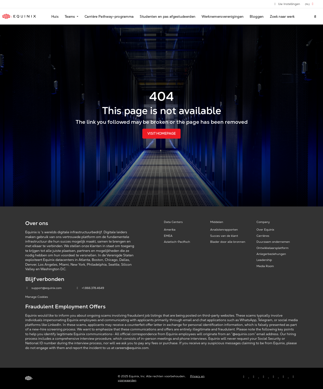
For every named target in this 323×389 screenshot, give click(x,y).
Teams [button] (70, 16)
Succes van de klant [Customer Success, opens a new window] (224, 236)
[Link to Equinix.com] (19, 16)
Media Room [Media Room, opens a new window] (265, 266)
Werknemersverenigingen (222, 16)
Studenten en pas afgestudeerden (167, 16)
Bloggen (256, 16)
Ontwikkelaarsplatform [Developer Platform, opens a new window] (272, 248)
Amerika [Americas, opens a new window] (169, 229)
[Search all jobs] (315, 16)
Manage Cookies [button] (36, 297)
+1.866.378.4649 (90, 288)
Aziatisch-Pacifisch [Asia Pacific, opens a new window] (177, 242)
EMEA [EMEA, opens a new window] (168, 236)
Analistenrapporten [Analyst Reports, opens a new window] (224, 229)
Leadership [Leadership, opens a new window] (264, 260)
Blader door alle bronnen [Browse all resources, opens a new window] (227, 242)
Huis (54, 16)
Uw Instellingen (287, 4)
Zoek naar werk (282, 16)
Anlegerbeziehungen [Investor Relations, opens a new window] (271, 254)
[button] (310, 4)
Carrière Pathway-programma (109, 16)
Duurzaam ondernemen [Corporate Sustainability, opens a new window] (273, 242)
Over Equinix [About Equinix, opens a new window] (265, 229)
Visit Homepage (161, 133)
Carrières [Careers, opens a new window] (262, 236)
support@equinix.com (43, 288)
